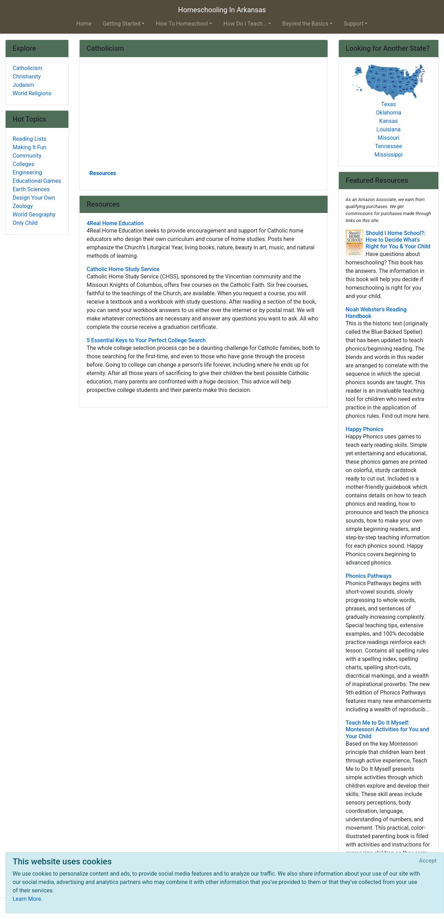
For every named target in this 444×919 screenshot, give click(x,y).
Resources (102, 173)
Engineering (27, 172)
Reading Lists (29, 139)
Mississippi (388, 154)
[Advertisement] (204, 116)
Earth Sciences (31, 189)
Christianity (27, 76)
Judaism (23, 85)
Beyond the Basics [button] (305, 23)
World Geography (34, 214)
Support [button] (353, 23)
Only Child (25, 223)
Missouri (388, 137)
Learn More (27, 899)
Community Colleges (27, 159)
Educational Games (37, 181)
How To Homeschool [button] (182, 23)
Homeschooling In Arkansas (222, 10)
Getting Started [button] (122, 23)
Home (84, 23)
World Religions (32, 93)
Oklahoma (388, 112)
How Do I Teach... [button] (245, 23)
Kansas (388, 121)
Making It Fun (29, 147)
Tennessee (388, 146)
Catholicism (27, 68)
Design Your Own (34, 197)
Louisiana (388, 129)
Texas (388, 104)
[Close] (428, 860)
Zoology (23, 206)
